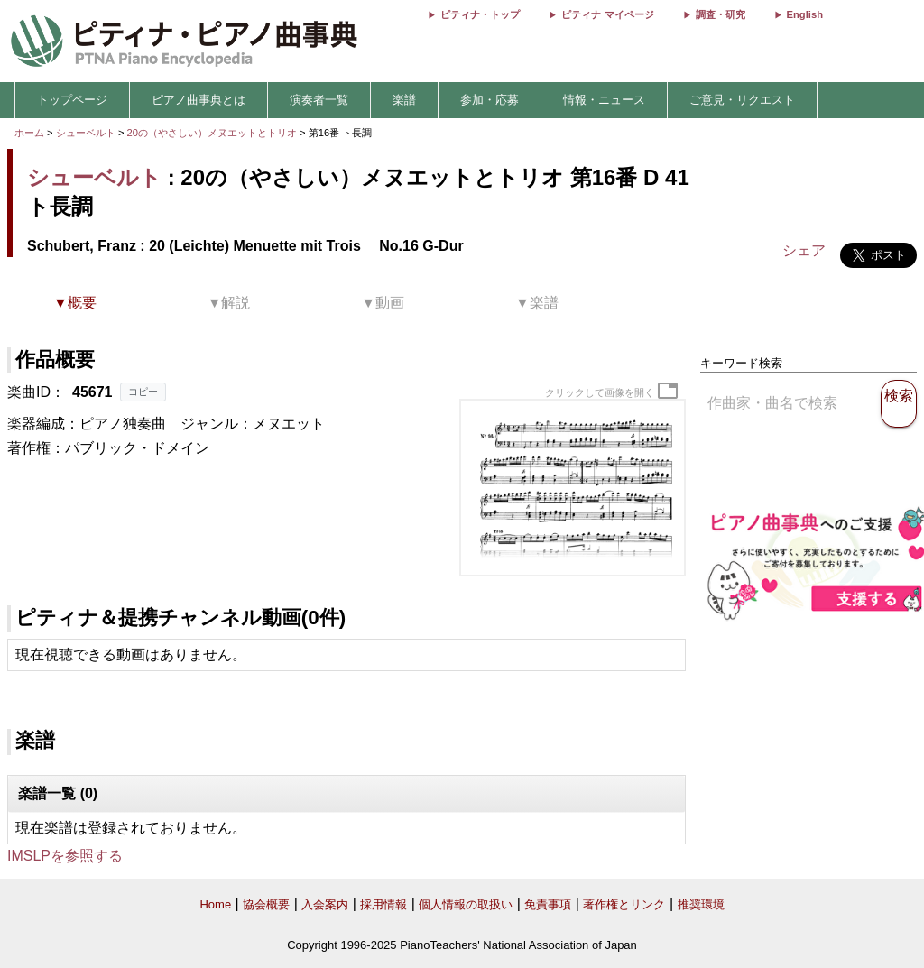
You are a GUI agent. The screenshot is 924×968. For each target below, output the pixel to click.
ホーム (29, 132)
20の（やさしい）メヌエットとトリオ (213, 132)
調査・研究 (720, 14)
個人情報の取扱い (466, 904)
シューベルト (86, 132)
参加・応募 (489, 99)
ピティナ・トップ (480, 14)
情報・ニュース (604, 99)
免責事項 (547, 904)
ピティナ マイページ (607, 14)
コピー (143, 391)
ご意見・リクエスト (742, 99)
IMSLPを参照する (65, 855)
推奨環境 (701, 904)
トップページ (72, 99)
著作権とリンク (624, 904)
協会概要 (266, 904)
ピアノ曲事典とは (198, 99)
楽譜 (404, 99)
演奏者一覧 (319, 99)
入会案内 (324, 904)
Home (215, 904)
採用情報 (383, 904)
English (805, 14)
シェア (804, 250)
